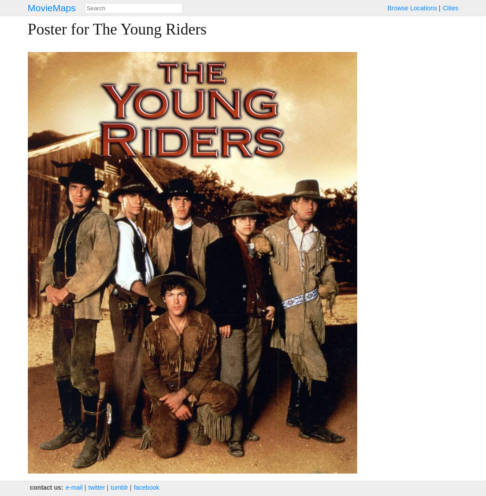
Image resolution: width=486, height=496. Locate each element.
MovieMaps (52, 8)
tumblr (119, 487)
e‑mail (74, 487)
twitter (96, 487)
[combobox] (134, 8)
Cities (450, 8)
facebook (146, 487)
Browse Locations (412, 8)
